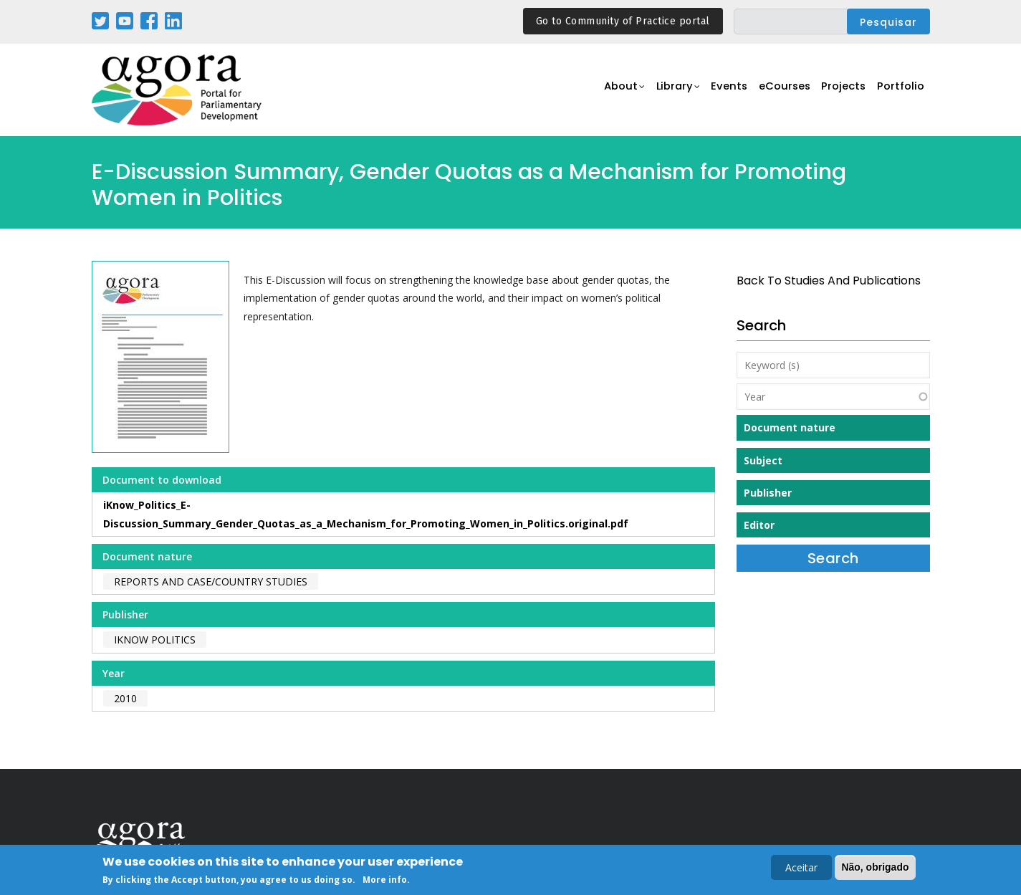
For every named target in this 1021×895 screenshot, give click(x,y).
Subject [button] (763, 460)
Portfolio (900, 90)
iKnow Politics (155, 639)
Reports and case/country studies (210, 581)
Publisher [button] (768, 492)
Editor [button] (759, 525)
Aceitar (801, 868)
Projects (841, 90)
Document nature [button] (789, 427)
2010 (125, 698)
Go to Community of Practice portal (623, 21)
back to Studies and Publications (829, 280)
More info (385, 881)
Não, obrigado (875, 868)
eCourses (779, 90)
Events (721, 90)
